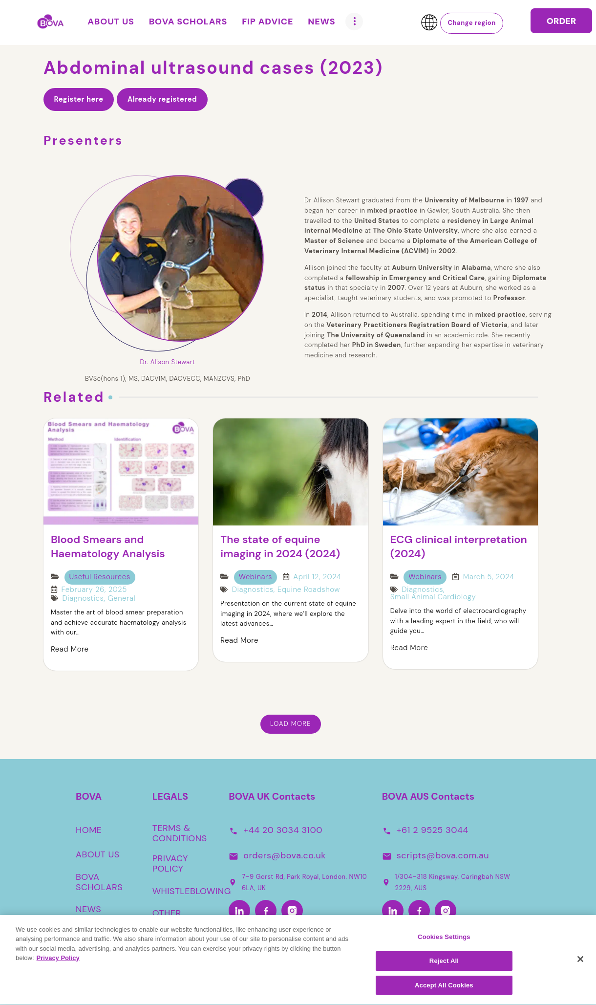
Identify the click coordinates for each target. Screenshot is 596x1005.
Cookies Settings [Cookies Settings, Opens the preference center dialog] (444, 940)
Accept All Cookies (444, 989)
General (121, 598)
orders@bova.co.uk (284, 855)
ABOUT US (98, 854)
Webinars (255, 577)
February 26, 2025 (94, 589)
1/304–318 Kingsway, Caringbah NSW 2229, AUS (446, 882)
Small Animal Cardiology (433, 597)
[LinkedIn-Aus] (393, 911)
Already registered (162, 99)
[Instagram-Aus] (445, 911)
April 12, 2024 (317, 577)
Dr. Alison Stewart (167, 362)
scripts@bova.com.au (443, 855)
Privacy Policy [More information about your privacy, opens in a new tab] (58, 962)
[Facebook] (266, 911)
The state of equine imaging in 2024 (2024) (280, 547)
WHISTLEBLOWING (191, 891)
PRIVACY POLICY (170, 863)
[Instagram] (292, 911)
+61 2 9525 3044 (432, 830)
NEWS (88, 910)
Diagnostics (83, 598)
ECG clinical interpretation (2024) (458, 547)
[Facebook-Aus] (419, 911)
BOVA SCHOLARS (99, 882)
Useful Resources (99, 577)
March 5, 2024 (488, 577)
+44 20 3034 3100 (282, 830)
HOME (89, 830)
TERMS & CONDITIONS (179, 833)
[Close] (580, 963)
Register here (78, 99)
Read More (69, 649)
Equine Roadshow (308, 589)
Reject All (444, 965)
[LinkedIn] (239, 911)
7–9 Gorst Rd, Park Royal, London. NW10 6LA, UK (298, 882)
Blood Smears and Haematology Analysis (108, 547)
